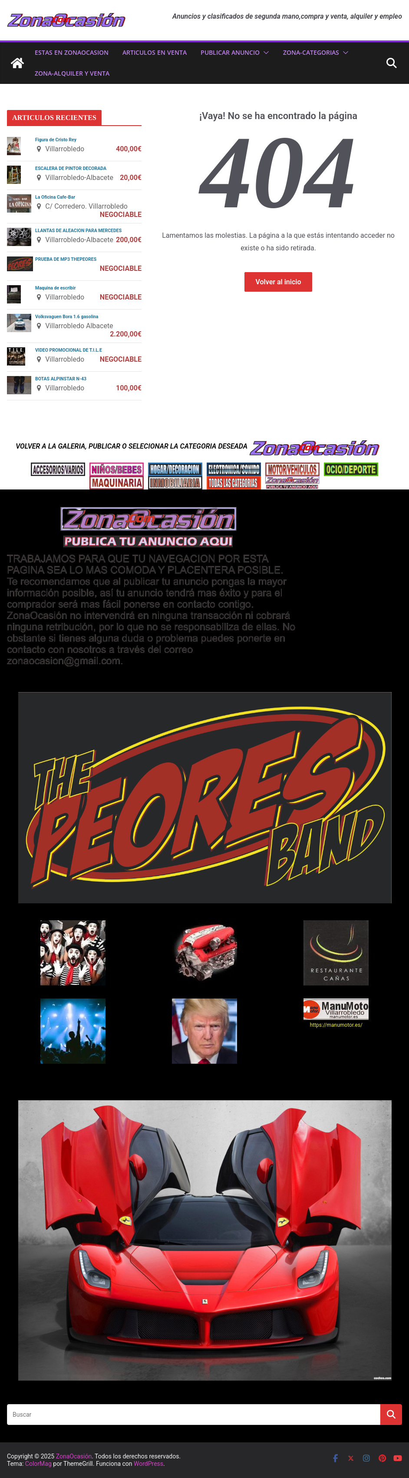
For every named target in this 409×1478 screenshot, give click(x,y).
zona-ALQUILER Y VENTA (72, 73)
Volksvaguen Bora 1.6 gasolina (66, 317)
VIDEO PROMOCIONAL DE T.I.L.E (68, 350)
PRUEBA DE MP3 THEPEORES (65, 259)
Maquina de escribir (55, 288)
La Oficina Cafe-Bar (55, 197)
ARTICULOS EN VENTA (154, 52)
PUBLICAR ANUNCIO (230, 52)
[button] (264, 53)
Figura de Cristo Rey (55, 140)
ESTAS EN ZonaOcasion (72, 52)
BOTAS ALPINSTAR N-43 (60, 379)
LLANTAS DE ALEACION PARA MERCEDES (78, 230)
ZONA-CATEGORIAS (311, 52)
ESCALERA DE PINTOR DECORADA (70, 168)
